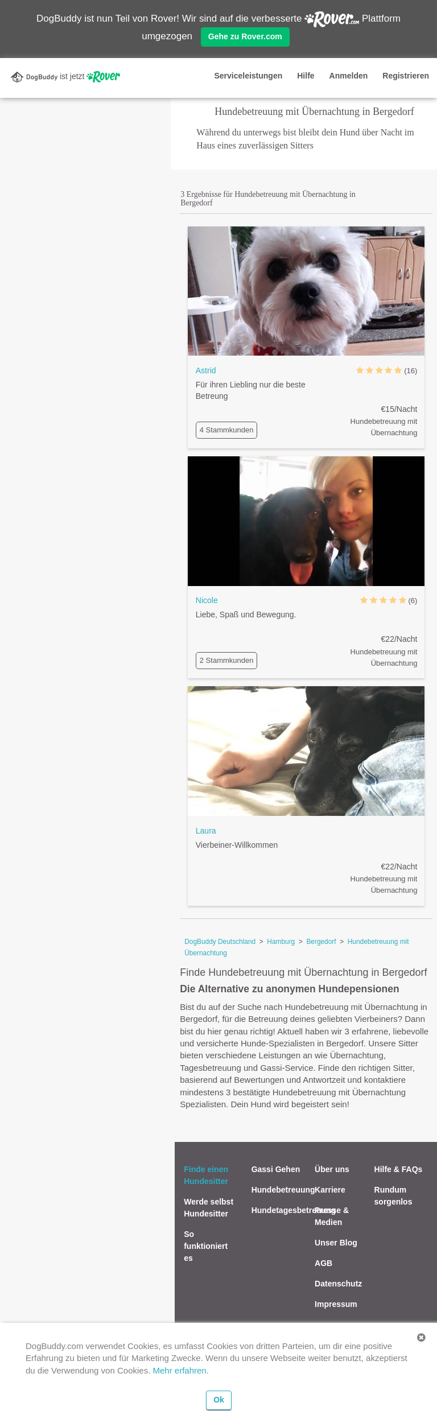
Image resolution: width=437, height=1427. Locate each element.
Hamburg (281, 942)
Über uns (332, 1169)
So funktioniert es (206, 1246)
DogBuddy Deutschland (219, 942)
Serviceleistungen (248, 75)
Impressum (336, 1304)
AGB (323, 1263)
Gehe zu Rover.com (245, 36)
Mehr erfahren (179, 1370)
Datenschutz (338, 1283)
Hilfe (305, 75)
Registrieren (405, 75)
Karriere (330, 1189)
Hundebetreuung (283, 1189)
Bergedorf (321, 942)
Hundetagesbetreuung (294, 1210)
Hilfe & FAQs (398, 1169)
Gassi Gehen (276, 1169)
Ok (218, 1399)
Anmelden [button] (348, 75)
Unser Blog (336, 1242)
